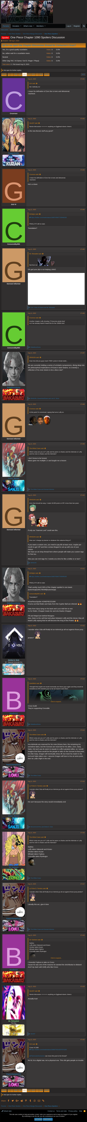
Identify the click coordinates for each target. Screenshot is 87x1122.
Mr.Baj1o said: (34, 214)
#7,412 (82, 625)
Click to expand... (56, 701)
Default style (7, 1111)
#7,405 (82, 249)
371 (24, 74)
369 (15, 74)
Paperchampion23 (13, 765)
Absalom (5, 41)
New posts (4, 30)
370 (20, 74)
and (43, 307)
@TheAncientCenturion (37, 1056)
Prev (4, 74)
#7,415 (82, 781)
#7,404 (82, 209)
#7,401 (82, 79)
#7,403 (82, 170)
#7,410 (82, 495)
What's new (28, 26)
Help (80, 1111)
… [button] (12, 74)
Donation (15, 26)
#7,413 (82, 679)
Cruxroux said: (34, 174)
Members (40, 26)
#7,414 (82, 730)
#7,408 (82, 404)
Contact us (51, 1111)
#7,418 (82, 935)
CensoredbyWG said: (36, 594)
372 (29, 74)
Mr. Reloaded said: (35, 254)
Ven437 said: (33, 123)
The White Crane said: (36, 448)
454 (41, 74)
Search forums (14, 30)
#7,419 (82, 986)
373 (33, 74)
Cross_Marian (13, 478)
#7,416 (82, 832)
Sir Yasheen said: (35, 940)
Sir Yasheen (13, 867)
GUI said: (32, 83)
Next (46, 74)
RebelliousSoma (13, 387)
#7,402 (82, 118)
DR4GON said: (34, 357)
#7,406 (82, 313)
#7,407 (82, 353)
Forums (6, 26)
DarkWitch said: (34, 683)
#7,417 (82, 884)
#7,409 (82, 444)
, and (45, 398)
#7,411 (82, 568)
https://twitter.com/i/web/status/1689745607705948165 (48, 217)
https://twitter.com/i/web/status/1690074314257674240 (48, 1049)
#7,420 (82, 1039)
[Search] (84, 26)
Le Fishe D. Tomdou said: (37, 786)
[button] (21, 26)
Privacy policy (72, 1111)
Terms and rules (61, 1111)
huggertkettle (13, 153)
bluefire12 (14, 713)
